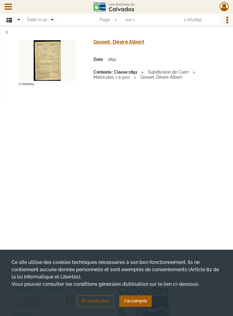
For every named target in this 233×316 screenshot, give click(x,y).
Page (105, 19)
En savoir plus (95, 300)
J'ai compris (135, 300)
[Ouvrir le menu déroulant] (8, 7)
